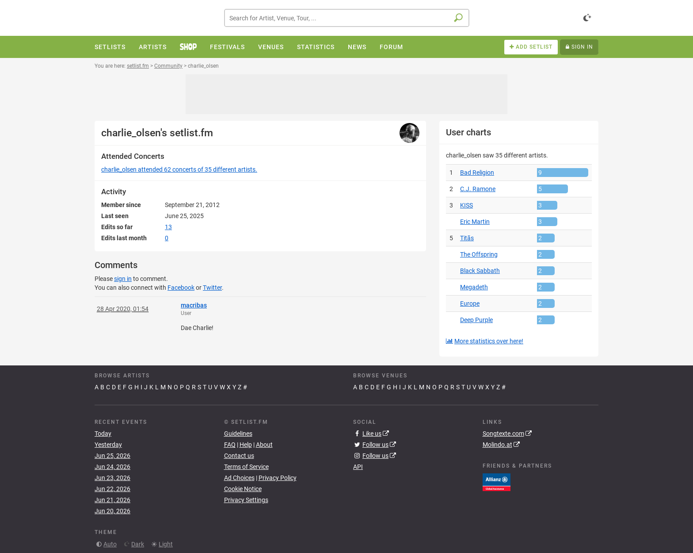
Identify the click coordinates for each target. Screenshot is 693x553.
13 (168, 226)
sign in (123, 278)
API (358, 466)
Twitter (212, 287)
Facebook (181, 287)
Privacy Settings (246, 499)
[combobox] (346, 18)
